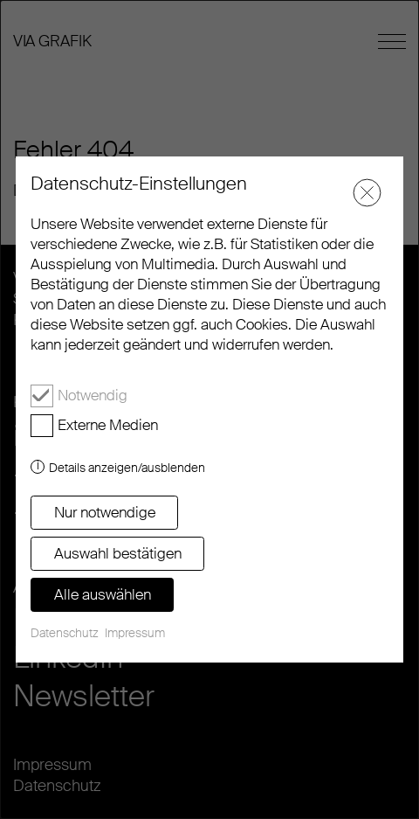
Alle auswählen (102, 594)
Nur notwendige (104, 512)
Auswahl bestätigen (118, 553)
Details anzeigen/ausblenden (127, 467)
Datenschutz (65, 633)
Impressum (135, 633)
